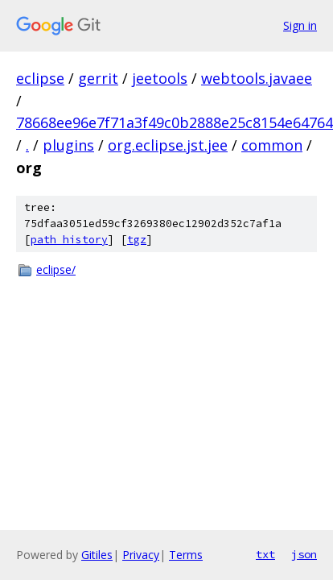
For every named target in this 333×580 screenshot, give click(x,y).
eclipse (40, 78)
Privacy (140, 554)
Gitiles (97, 554)
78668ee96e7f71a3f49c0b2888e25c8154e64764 (174, 122)
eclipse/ (56, 269)
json (304, 554)
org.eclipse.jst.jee (168, 145)
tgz (136, 239)
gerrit (98, 78)
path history (69, 239)
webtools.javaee (256, 78)
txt (265, 554)
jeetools (159, 78)
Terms (186, 554)
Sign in (300, 25)
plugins (68, 145)
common (271, 145)
